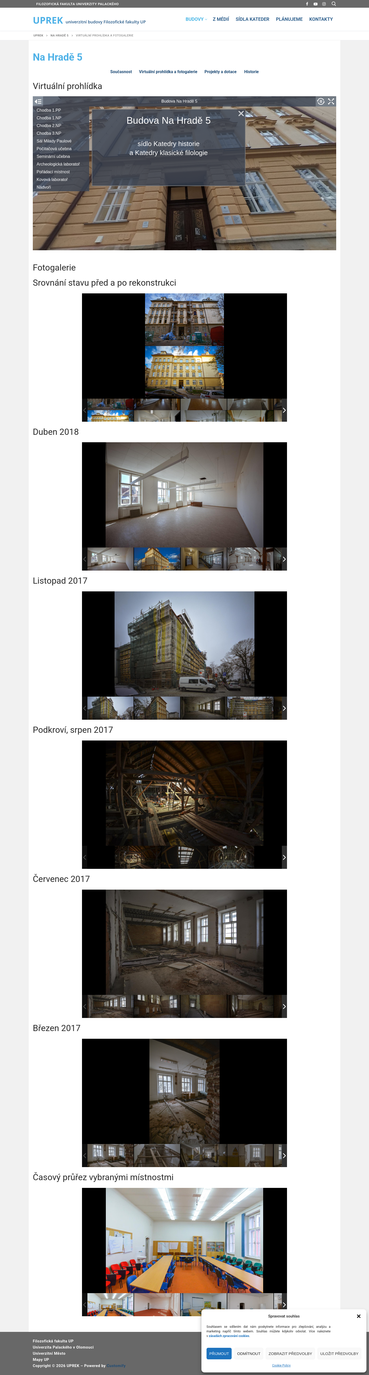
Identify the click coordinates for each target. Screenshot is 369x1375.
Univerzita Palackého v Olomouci (63, 1347)
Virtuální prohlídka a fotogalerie (168, 71)
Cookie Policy (281, 1365)
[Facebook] (307, 4)
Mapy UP (41, 1359)
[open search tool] (334, 4)
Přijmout (219, 1353)
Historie (251, 71)
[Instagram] (324, 4)
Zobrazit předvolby (290, 1353)
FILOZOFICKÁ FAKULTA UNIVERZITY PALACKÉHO (77, 4)
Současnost (121, 71)
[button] (358, 1316)
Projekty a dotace (220, 71)
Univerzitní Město (49, 1353)
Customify (116, 1365)
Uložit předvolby (339, 1353)
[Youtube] (315, 4)
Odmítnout (248, 1353)
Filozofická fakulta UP (53, 1341)
